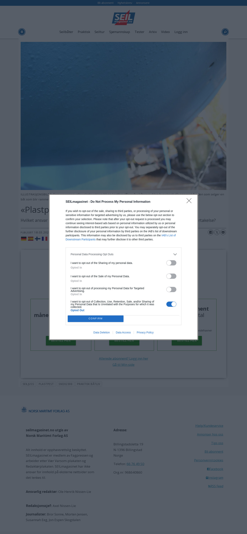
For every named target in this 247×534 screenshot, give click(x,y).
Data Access (123, 332)
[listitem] (123, 254)
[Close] (190, 202)
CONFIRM (95, 318)
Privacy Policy (145, 332)
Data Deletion (101, 332)
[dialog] (123, 267)
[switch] (171, 262)
